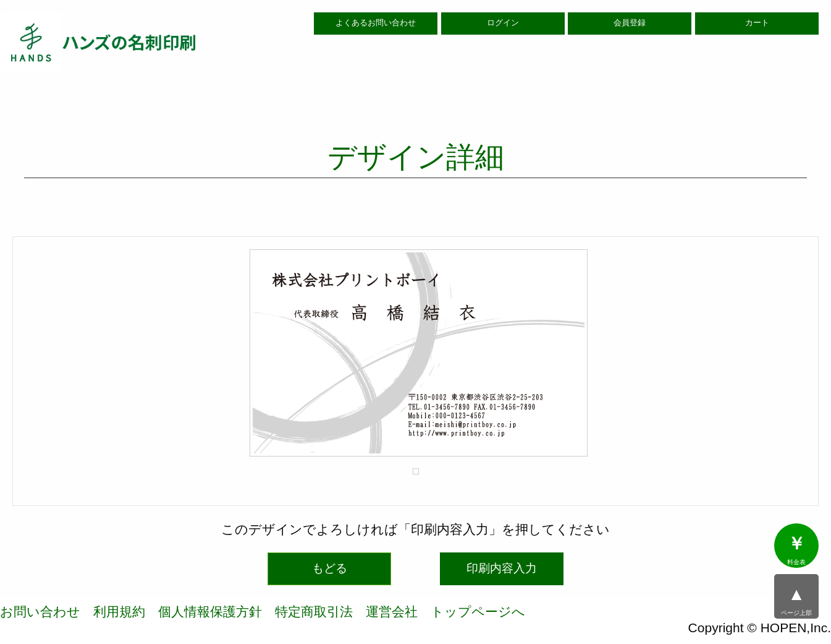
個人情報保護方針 (210, 611)
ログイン (503, 23)
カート (757, 23)
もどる (329, 568)
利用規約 (119, 611)
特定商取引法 (314, 611)
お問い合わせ (40, 611)
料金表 (796, 550)
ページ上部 (796, 601)
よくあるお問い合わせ (375, 23)
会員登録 (630, 23)
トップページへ (478, 611)
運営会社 (392, 611)
